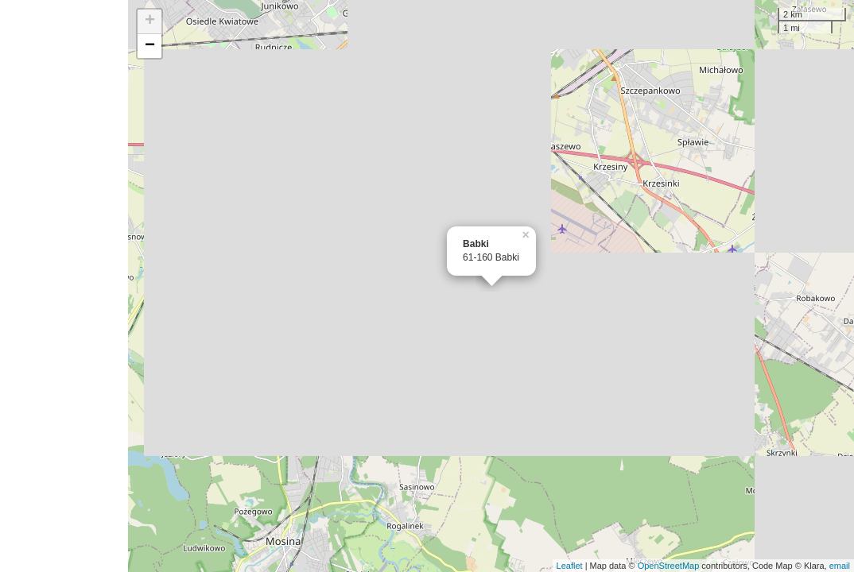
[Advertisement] (64, 286)
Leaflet (570, 565)
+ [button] (150, 21)
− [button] (150, 46)
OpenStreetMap (669, 565)
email (839, 565)
